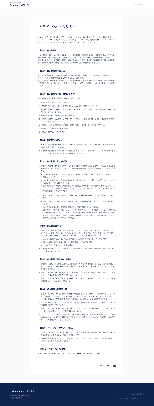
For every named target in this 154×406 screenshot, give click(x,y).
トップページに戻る (137, 394)
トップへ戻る (139, 4)
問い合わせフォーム (75, 353)
